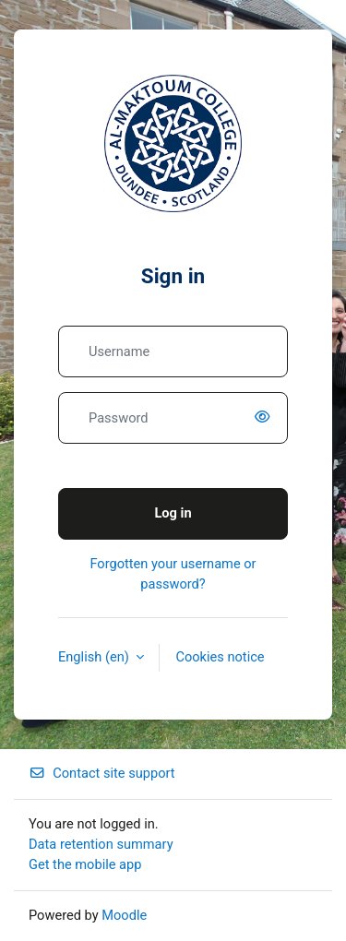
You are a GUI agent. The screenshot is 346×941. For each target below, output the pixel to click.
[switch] (266, 418)
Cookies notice (219, 657)
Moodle (124, 915)
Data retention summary (101, 844)
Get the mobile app (85, 864)
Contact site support (102, 773)
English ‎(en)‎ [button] (95, 657)
